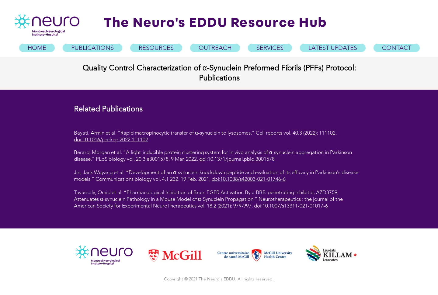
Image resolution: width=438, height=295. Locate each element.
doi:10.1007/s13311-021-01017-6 (291, 206)
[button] (156, 47)
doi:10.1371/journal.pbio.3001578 (237, 159)
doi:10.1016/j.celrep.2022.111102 (111, 139)
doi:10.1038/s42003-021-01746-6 (249, 179)
